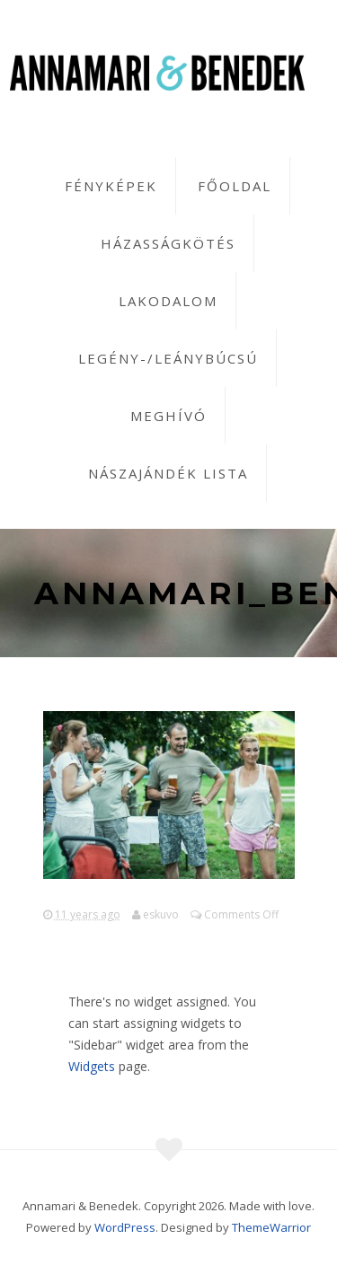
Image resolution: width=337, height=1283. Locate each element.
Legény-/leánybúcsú (168, 358)
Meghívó (168, 416)
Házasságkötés (168, 243)
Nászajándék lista (168, 473)
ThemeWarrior (271, 1227)
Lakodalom (168, 301)
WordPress (124, 1227)
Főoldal (234, 186)
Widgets (91, 1066)
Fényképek (111, 186)
